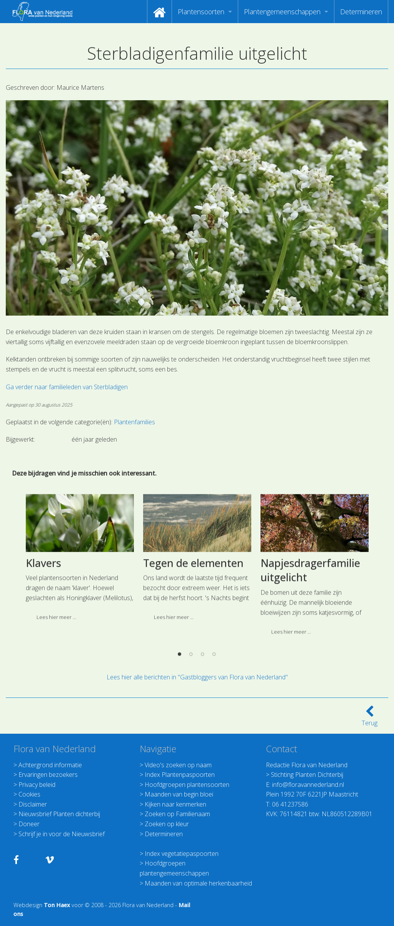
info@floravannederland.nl (308, 784)
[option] (80, 626)
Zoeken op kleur (167, 824)
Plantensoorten (201, 11)
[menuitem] (159, 11)
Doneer (29, 824)
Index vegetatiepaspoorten (182, 853)
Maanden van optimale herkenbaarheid (198, 883)
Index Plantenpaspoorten (180, 774)
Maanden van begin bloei (179, 794)
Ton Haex (57, 905)
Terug (369, 718)
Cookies (29, 794)
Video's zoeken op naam (178, 765)
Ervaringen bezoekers (48, 774)
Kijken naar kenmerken (175, 804)
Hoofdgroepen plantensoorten (187, 784)
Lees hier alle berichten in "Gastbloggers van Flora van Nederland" (197, 677)
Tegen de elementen (193, 629)
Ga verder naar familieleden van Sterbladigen (67, 387)
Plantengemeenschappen (282, 11)
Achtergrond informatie (50, 765)
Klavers (43, 629)
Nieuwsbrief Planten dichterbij (59, 814)
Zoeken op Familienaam (177, 814)
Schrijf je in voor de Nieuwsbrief (61, 834)
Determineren (361, 11)
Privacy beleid (36, 784)
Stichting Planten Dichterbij (307, 774)
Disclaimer (32, 804)
